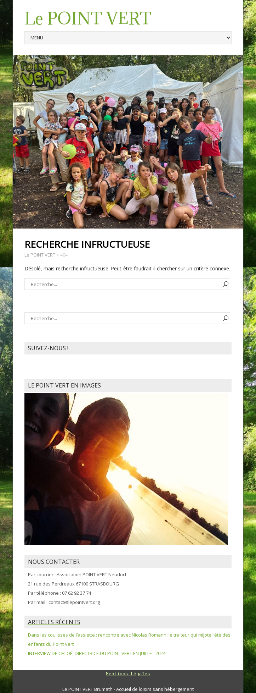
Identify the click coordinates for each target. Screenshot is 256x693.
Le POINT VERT (88, 18)
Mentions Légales (128, 674)
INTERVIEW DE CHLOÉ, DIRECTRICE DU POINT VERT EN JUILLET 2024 (96, 653)
